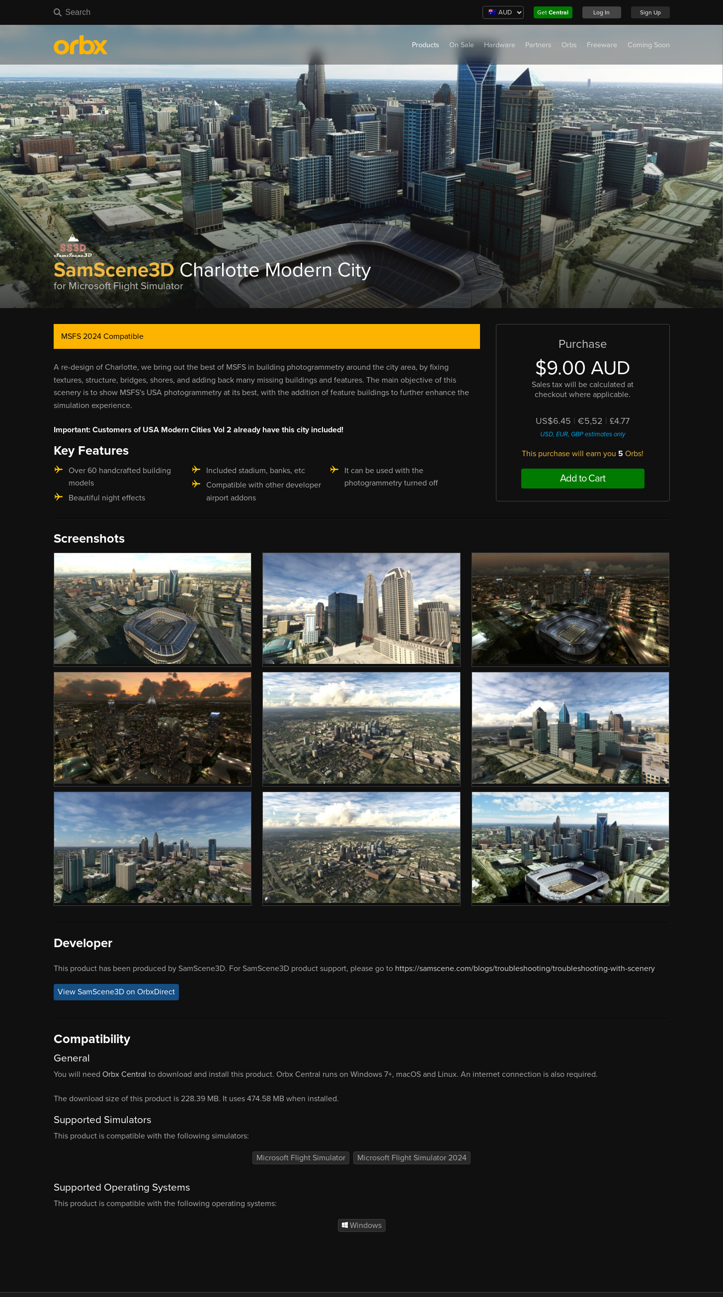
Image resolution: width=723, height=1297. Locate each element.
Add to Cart (582, 479)
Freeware (602, 45)
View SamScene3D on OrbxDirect (116, 992)
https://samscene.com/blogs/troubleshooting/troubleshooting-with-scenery (525, 968)
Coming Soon (649, 45)
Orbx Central (124, 1074)
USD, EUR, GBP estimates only (582, 434)
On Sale (461, 45)
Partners (538, 45)
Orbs (569, 45)
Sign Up (650, 12)
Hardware (499, 45)
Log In (601, 12)
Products (425, 45)
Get (552, 12)
